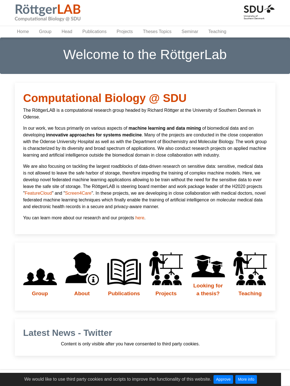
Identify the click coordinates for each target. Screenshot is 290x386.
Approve (223, 379)
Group (45, 31)
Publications (94, 31)
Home (23, 31)
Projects (125, 31)
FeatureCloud (38, 193)
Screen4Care (78, 193)
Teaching (217, 31)
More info (246, 379)
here (139, 217)
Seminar (190, 31)
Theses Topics (157, 31)
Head (67, 31)
